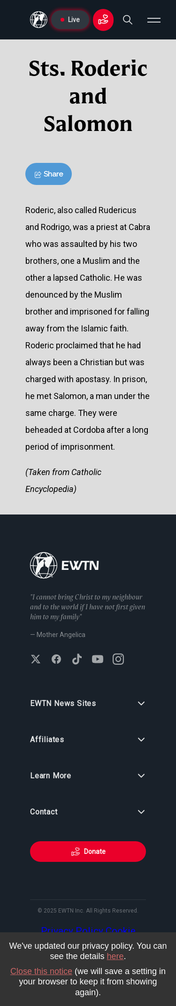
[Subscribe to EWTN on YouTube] (97, 660)
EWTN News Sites (88, 703)
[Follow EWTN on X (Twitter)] (35, 660)
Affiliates (88, 739)
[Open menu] (154, 20)
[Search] (127, 19)
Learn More (88, 776)
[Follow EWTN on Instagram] (118, 660)
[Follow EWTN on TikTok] (77, 660)
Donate (88, 851)
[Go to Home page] (38, 19)
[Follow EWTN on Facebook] (56, 660)
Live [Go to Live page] (70, 19)
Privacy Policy (72, 931)
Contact (88, 812)
